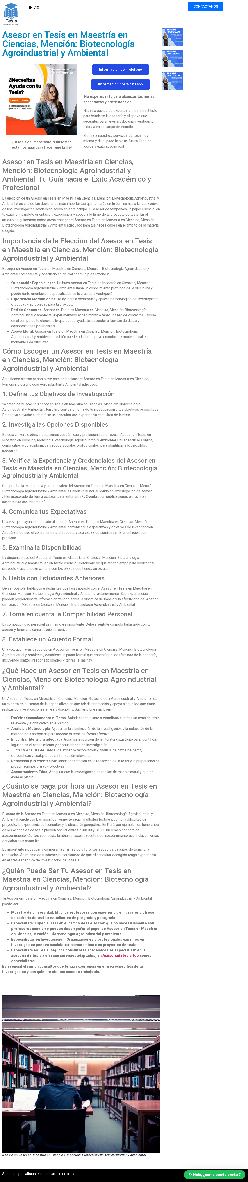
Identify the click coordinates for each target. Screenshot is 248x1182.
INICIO (34, 7)
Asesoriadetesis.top (120, 955)
